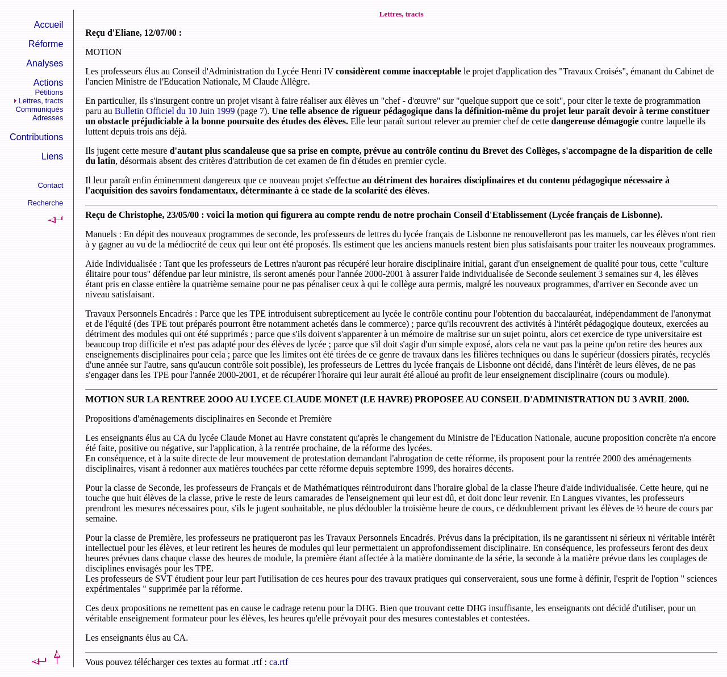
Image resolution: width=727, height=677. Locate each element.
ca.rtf (278, 662)
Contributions (36, 137)
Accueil (49, 25)
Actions (48, 82)
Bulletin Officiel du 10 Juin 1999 (175, 111)
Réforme (45, 44)
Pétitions (49, 92)
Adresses (47, 117)
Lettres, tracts (41, 100)
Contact (50, 185)
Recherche (45, 203)
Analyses (44, 63)
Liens (52, 156)
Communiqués (39, 109)
